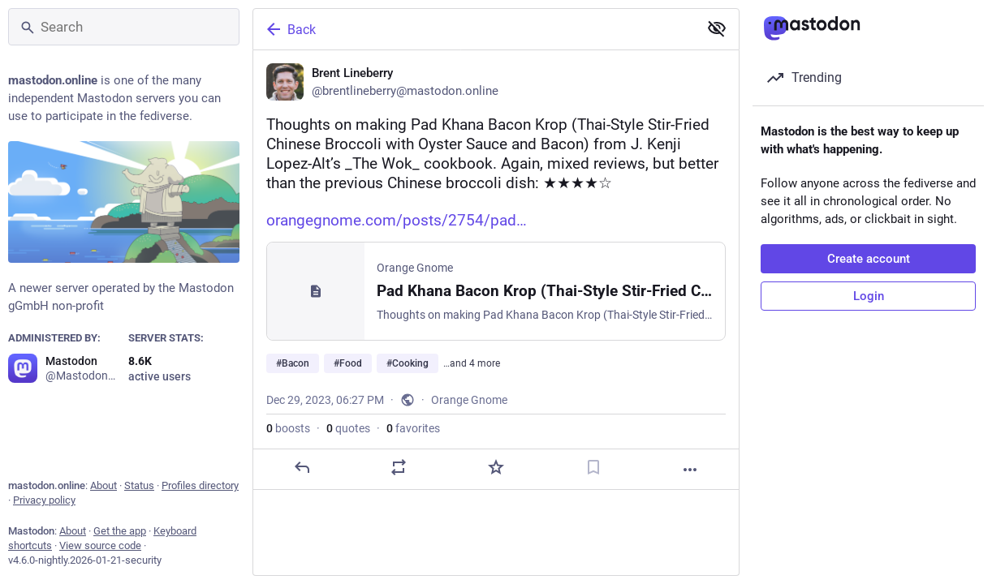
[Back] (474, 29)
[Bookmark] (593, 467)
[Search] (123, 26)
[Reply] (302, 467)
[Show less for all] (717, 28)
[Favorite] (496, 467)
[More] (690, 469)
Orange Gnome (469, 399)
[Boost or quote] (398, 467)
